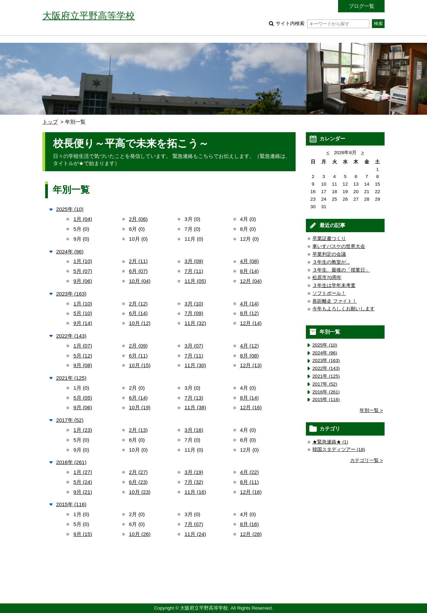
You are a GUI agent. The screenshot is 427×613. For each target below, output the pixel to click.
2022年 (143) (71, 336)
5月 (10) (82, 313)
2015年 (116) (71, 504)
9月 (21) (82, 492)
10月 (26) (140, 534)
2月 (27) (138, 472)
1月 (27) (82, 472)
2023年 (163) (71, 294)
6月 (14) (138, 313)
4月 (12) (249, 346)
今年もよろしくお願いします (343, 308)
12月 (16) (251, 407)
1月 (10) (82, 261)
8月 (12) (249, 313)
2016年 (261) (71, 462)
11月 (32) (195, 323)
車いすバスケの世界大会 (338, 246)
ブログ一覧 (361, 6)
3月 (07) (193, 346)
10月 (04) (140, 281)
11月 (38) (195, 407)
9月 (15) (82, 534)
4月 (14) (249, 303)
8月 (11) (249, 482)
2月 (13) (138, 430)
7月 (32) (193, 482)
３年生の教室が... (331, 262)
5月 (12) (82, 356)
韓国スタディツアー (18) (338, 449)
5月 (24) (82, 482)
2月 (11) (138, 261)
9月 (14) (82, 323)
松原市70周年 (326, 277)
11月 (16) (195, 492)
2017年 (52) (69, 420)
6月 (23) (138, 482)
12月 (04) (251, 281)
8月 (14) (249, 271)
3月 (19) (193, 472)
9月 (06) (82, 281)
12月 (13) (251, 365)
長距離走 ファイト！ (334, 301)
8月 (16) (249, 524)
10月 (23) (140, 492)
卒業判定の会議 (329, 254)
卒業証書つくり (329, 238)
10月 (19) (140, 407)
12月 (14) (251, 323)
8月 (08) (249, 356)
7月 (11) (193, 271)
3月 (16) (193, 430)
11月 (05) (195, 281)
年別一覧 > (371, 410)
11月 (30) (195, 365)
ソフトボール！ (329, 293)
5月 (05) (82, 398)
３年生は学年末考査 (333, 285)
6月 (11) (138, 356)
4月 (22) (249, 472)
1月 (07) (82, 346)
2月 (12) (138, 303)
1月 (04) (82, 219)
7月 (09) (193, 313)
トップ (50, 122)
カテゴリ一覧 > (366, 460)
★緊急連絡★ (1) (330, 442)
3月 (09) (193, 261)
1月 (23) (82, 430)
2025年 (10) (69, 209)
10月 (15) (140, 365)
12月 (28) (251, 534)
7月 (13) (193, 398)
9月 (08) (82, 365)
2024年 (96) (69, 251)
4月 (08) (249, 261)
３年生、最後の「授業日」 (341, 270)
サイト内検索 (322, 23)
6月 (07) (138, 271)
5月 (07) (82, 271)
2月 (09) (138, 346)
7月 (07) (193, 524)
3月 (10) (193, 303)
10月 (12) (140, 323)
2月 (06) (138, 219)
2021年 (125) (71, 378)
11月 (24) (195, 534)
